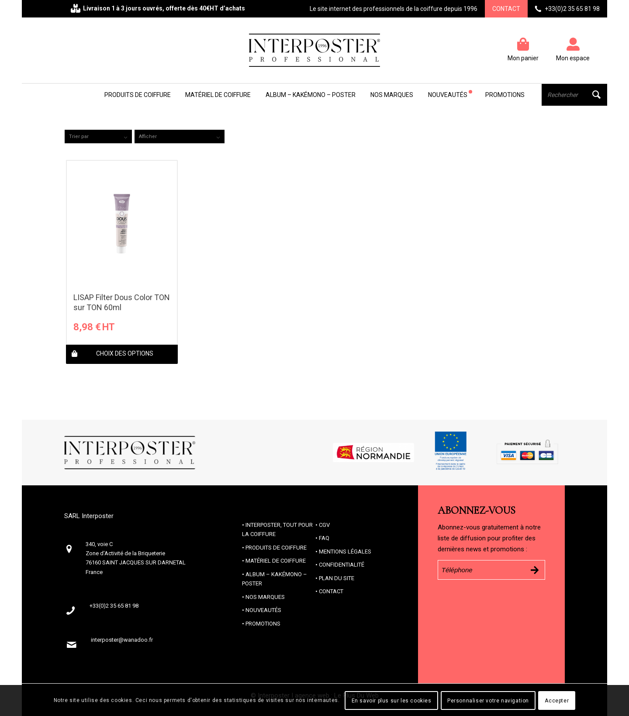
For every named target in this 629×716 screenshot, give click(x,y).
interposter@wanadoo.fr (122, 639)
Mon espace (573, 58)
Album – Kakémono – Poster (274, 579)
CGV (324, 525)
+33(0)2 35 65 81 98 (572, 8)
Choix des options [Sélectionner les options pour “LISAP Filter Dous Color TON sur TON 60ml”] (112, 354)
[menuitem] (137, 95)
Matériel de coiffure (275, 560)
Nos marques (265, 597)
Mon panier (523, 58)
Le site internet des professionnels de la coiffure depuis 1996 (393, 8)
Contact (506, 8)
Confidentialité (341, 564)
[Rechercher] (574, 95)
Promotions (262, 623)
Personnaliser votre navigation (488, 701)
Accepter (557, 701)
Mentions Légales (345, 551)
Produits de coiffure (276, 547)
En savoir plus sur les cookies (392, 701)
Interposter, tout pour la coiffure (277, 529)
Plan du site (336, 578)
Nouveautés (263, 610)
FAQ (324, 538)
